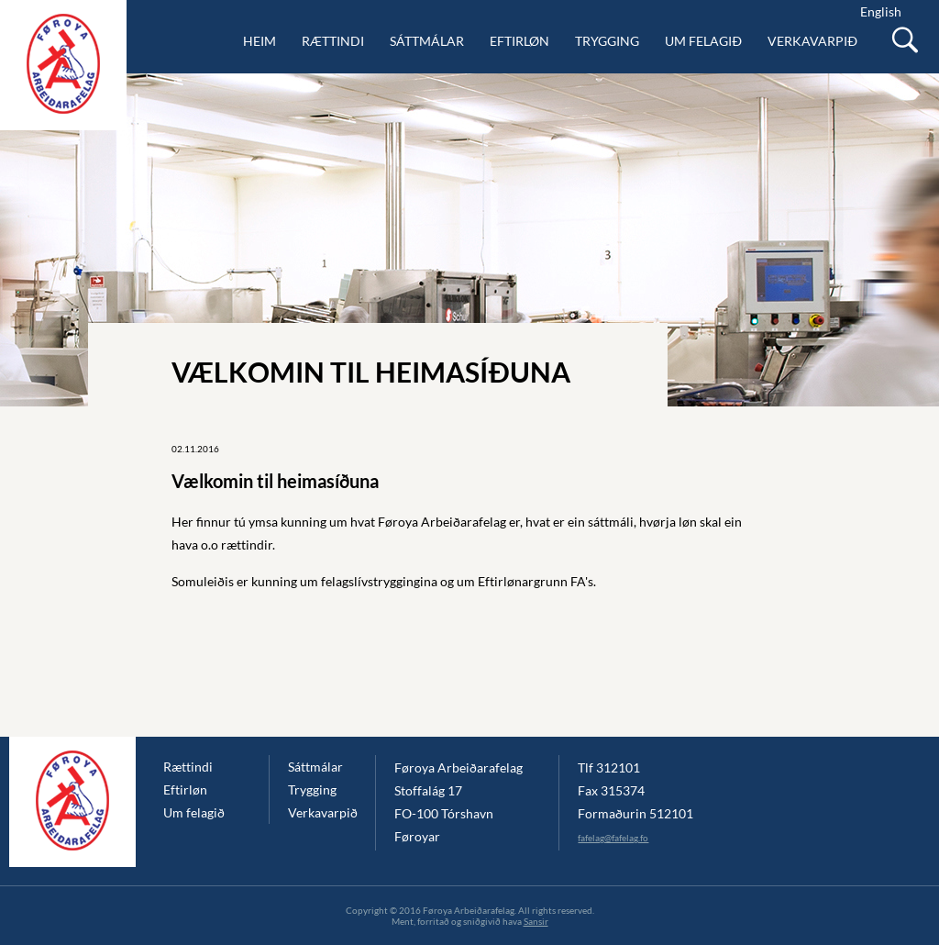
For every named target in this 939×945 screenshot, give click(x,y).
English (880, 11)
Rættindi (333, 41)
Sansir (536, 921)
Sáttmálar (427, 41)
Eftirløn (519, 41)
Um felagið (703, 41)
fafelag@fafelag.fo (613, 837)
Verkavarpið (812, 41)
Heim (259, 41)
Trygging (607, 41)
